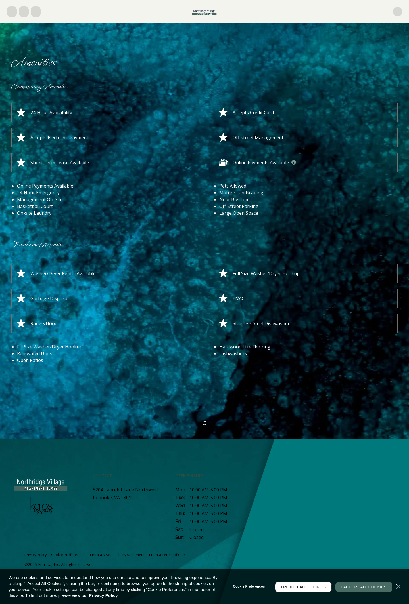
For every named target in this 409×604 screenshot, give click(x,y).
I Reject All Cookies (299, 586)
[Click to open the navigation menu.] (397, 12)
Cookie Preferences (245, 586)
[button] (12, 11)
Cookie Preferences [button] (72, 554)
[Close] (398, 586)
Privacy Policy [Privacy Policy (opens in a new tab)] (103, 595)
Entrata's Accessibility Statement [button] (124, 554)
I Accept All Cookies (362, 586)
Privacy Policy (36, 554)
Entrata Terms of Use (179, 554)
